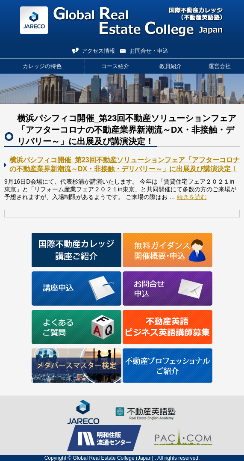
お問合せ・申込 (148, 51)
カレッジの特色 (42, 66)
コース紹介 (115, 66)
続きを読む (192, 196)
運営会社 (220, 66)
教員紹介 (170, 66)
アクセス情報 (98, 51)
